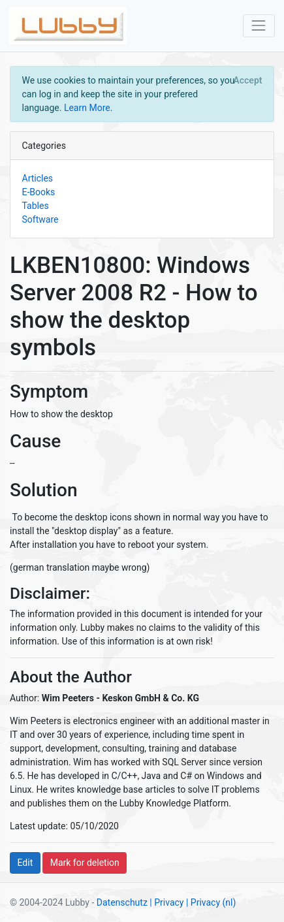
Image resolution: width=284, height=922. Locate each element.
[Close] (248, 80)
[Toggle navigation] (259, 25)
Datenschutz (122, 902)
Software (40, 219)
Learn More (87, 108)
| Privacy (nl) (211, 902)
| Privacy (166, 902)
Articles (38, 178)
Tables (35, 205)
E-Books (38, 192)
